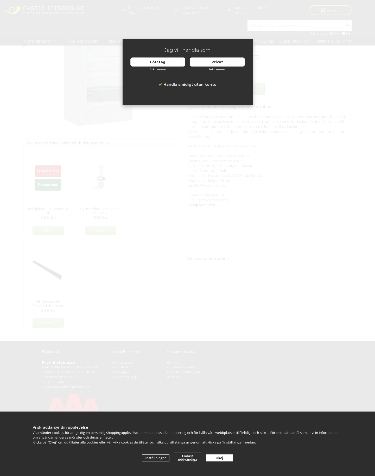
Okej (219, 457)
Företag (158, 62)
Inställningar (155, 457)
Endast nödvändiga (187, 458)
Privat (217, 62)
